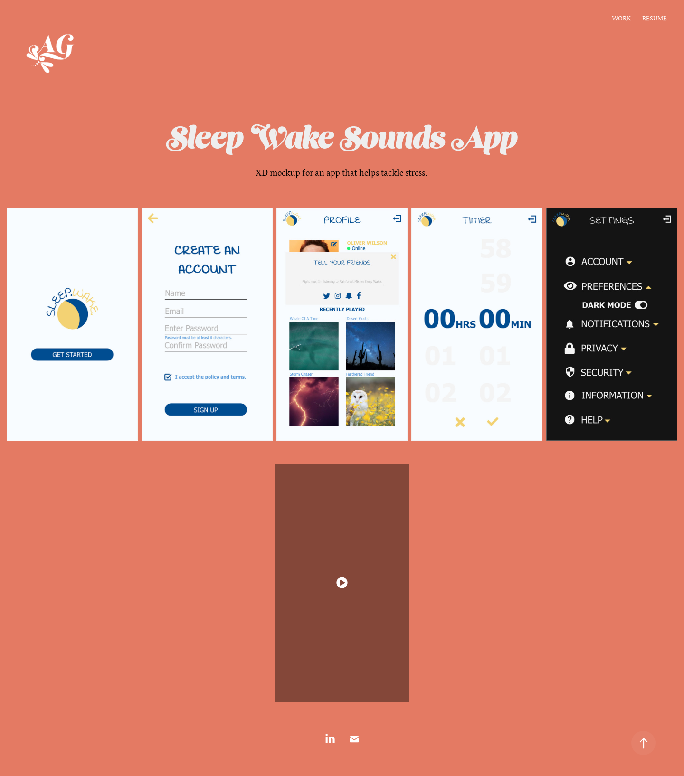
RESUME (654, 18)
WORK (621, 18)
